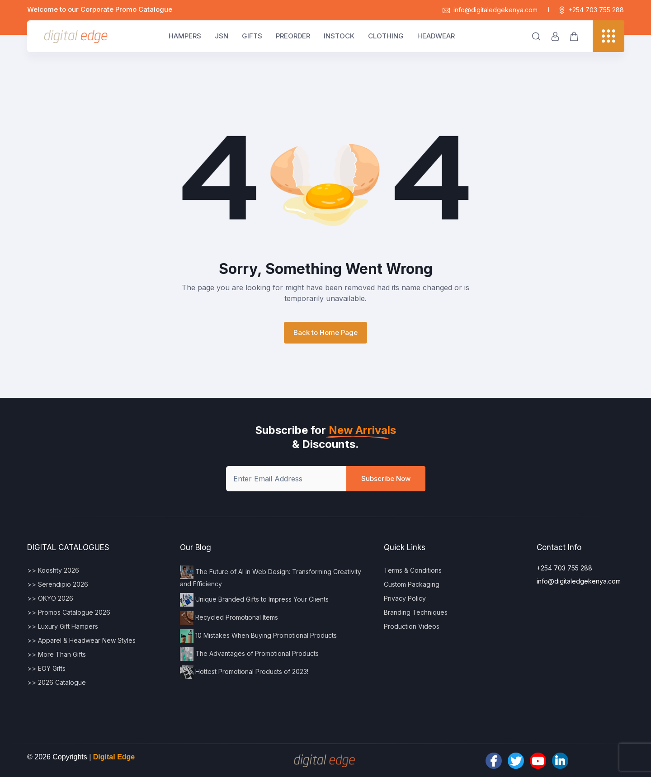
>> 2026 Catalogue (56, 682)
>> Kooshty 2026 (53, 570)
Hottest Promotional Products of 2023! (244, 672)
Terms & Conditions (413, 570)
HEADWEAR (436, 36)
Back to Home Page (325, 332)
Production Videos (411, 626)
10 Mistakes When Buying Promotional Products (258, 636)
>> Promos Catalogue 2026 (68, 612)
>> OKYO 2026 (50, 598)
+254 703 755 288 (591, 10)
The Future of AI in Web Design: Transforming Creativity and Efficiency (270, 576)
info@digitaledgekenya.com (490, 10)
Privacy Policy (405, 598)
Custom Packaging (411, 584)
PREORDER (293, 36)
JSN (221, 36)
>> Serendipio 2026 (57, 584)
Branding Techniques (416, 612)
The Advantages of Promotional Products (249, 654)
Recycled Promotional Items (229, 618)
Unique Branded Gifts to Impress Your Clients (254, 600)
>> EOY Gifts (46, 668)
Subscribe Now (385, 478)
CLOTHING (386, 36)
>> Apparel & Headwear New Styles (81, 640)
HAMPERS (185, 36)
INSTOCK (339, 36)
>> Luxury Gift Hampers (62, 626)
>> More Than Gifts (56, 654)
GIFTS (252, 36)
